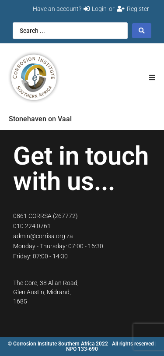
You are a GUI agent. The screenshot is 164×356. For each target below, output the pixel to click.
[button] (152, 77)
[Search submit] (141, 30)
